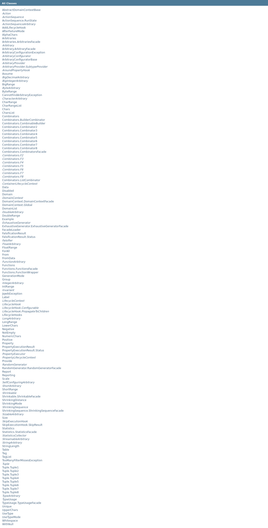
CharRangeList (11, 105)
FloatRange (9, 247)
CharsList (8, 112)
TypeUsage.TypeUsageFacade (21, 503)
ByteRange (9, 91)
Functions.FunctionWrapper (20, 272)
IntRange (8, 286)
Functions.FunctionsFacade (20, 268)
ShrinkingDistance (14, 400)
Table (5, 449)
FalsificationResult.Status (18, 237)
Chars (6, 109)
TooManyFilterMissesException (22, 460)
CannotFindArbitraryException (22, 95)
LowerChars (10, 325)
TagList (6, 456)
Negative (8, 329)
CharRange (9, 102)
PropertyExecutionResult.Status (23, 350)
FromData (8, 258)
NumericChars (11, 336)
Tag (4, 453)
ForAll (6, 251)
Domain (7, 194)
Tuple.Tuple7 (10, 488)
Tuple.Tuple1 (10, 467)
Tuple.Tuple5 (10, 481)
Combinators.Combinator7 (19, 144)
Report (6, 371)
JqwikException (12, 293)
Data (5, 187)
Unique (7, 506)
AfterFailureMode (13, 31)
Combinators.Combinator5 (19, 137)
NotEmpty (9, 332)
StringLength (10, 446)
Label (5, 297)
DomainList (9, 208)
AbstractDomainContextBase (21, 10)
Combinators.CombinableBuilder (23, 123)
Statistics (8, 428)
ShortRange (10, 389)
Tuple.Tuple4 (10, 478)
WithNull (8, 524)
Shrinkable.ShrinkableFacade (21, 396)
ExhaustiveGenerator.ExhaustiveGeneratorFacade (35, 226)
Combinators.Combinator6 (19, 141)
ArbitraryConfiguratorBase (19, 59)
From (5, 254)
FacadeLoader (11, 229)
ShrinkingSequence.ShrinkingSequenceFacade (33, 410)
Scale (5, 378)
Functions (8, 265)
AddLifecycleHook (14, 27)
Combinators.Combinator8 (19, 148)
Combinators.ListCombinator (21, 180)
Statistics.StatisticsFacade (19, 432)
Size (5, 417)
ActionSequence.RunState (19, 20)
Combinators (10, 116)
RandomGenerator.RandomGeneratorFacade (31, 368)
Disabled (8, 190)
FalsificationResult (14, 233)
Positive (7, 339)
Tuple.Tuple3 (10, 474)
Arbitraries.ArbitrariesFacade (21, 41)
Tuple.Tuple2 (10, 471)
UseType (7, 513)
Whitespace (10, 520)
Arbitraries (9, 38)
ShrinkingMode (12, 403)
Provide (7, 361)
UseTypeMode (11, 517)
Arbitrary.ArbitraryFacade (18, 49)
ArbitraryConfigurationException (23, 52)
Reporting (8, 375)
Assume (7, 73)
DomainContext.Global (17, 205)
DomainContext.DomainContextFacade (28, 201)
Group (6, 279)
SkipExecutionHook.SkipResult (22, 424)
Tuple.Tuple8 (10, 492)
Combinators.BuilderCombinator (23, 119)
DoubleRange (11, 215)
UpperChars (10, 510)
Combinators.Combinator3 (19, 130)
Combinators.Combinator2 (19, 127)
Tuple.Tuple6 (10, 485)
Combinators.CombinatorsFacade (24, 151)
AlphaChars (9, 34)
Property (8, 343)
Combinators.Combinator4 (19, 134)
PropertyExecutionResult (18, 346)
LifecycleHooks (12, 315)
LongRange (9, 322)
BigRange (8, 84)
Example (8, 219)
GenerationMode (13, 276)
